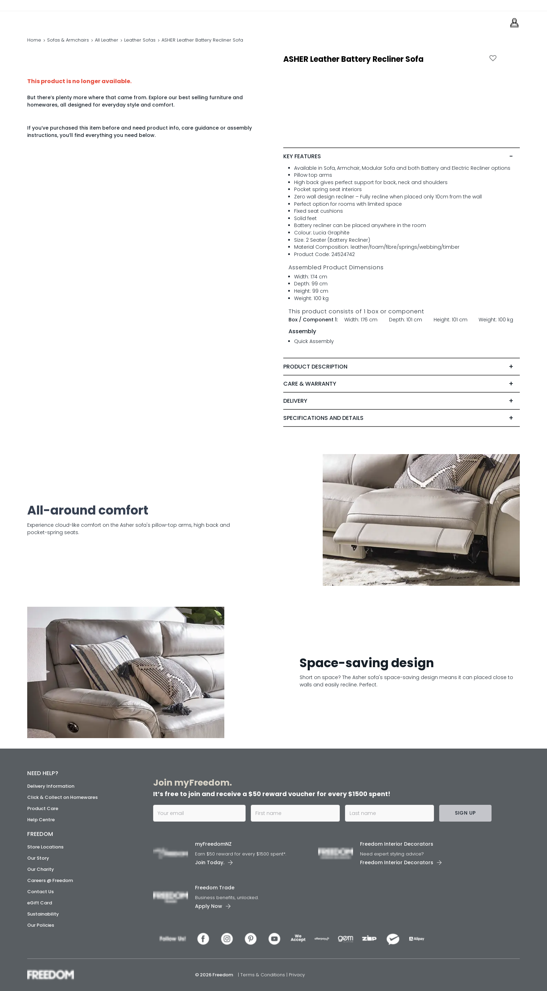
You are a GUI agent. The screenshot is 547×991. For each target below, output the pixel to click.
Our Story (38, 858)
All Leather (106, 40)
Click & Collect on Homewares (62, 797)
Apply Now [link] (208, 906)
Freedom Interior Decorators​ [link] (396, 843)
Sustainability (43, 914)
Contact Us (40, 891)
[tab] (401, 156)
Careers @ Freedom (50, 880)
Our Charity (40, 869)
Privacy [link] (297, 974)
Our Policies (40, 925)
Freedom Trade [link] (214, 887)
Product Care (42, 808)
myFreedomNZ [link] (213, 843)
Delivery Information (50, 786)
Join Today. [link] (209, 862)
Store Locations (45, 847)
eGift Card (39, 902)
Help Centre (41, 819)
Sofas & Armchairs (68, 40)
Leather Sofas (140, 40)
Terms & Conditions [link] (263, 974)
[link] (58, 20)
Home (34, 40)
